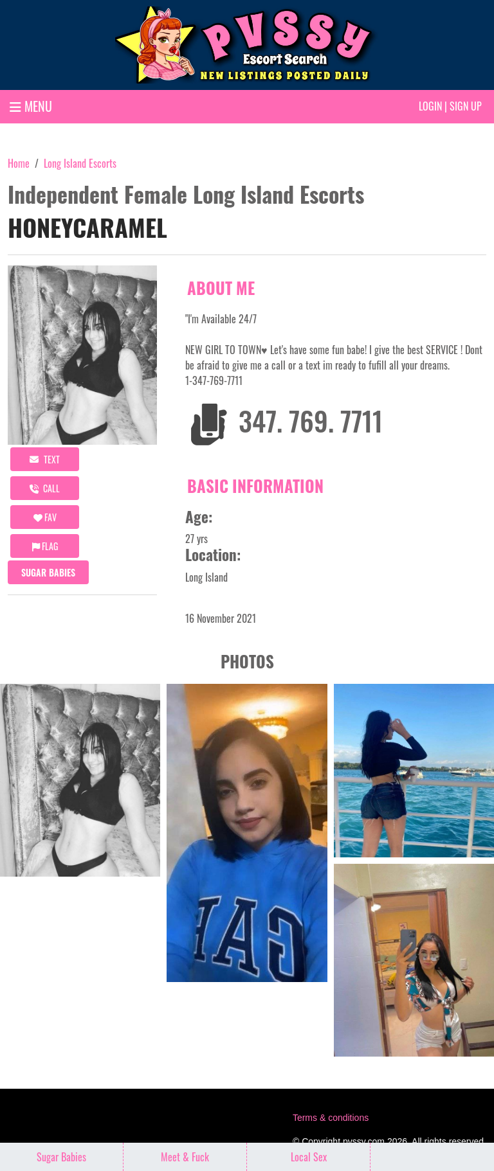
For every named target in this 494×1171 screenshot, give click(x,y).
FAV (45, 517)
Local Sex (309, 1157)
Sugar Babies (48, 572)
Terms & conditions (331, 1118)
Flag (45, 546)
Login (430, 106)
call (45, 488)
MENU (31, 106)
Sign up (466, 106)
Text (45, 459)
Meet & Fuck (185, 1157)
